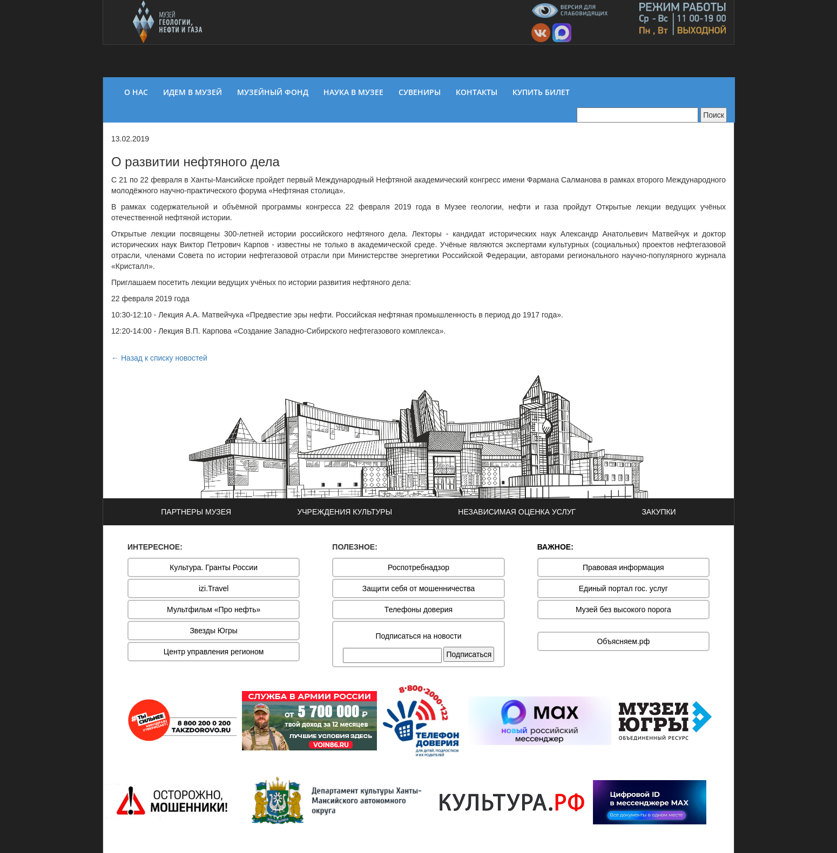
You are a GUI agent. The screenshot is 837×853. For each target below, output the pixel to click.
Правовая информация (623, 567)
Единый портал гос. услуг (623, 588)
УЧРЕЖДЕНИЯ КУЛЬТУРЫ (344, 511)
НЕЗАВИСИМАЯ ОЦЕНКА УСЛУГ (517, 511)
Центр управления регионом (214, 651)
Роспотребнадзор (418, 567)
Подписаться (468, 654)
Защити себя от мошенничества (418, 588)
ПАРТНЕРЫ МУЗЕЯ (196, 511)
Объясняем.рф (623, 641)
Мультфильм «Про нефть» (213, 609)
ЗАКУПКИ (659, 511)
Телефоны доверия (418, 609)
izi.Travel (214, 588)
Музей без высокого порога (623, 609)
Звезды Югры (214, 630)
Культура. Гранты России (214, 567)
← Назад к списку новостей (159, 358)
